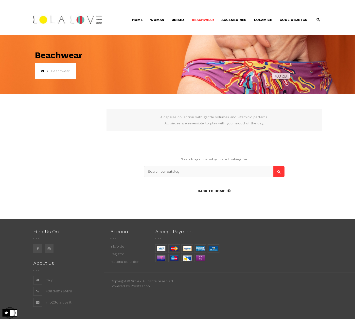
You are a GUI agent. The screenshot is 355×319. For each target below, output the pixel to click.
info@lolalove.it (58, 302)
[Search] (214, 171)
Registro (117, 254)
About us (43, 263)
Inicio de (117, 246)
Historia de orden (124, 262)
